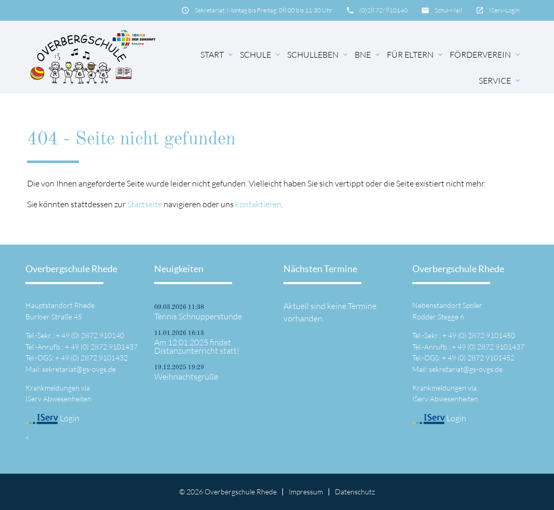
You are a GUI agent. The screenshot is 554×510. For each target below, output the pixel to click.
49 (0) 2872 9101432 (94, 357)
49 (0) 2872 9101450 (481, 335)
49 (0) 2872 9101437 (104, 346)
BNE (368, 55)
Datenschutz (355, 491)
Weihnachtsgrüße (186, 376)
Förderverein (486, 55)
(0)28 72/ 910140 (383, 10)
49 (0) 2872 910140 (92, 335)
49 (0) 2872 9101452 (481, 357)
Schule (261, 55)
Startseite (144, 204)
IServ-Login (504, 10)
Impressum (306, 491)
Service (500, 80)
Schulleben (318, 55)
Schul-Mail (448, 10)
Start (217, 55)
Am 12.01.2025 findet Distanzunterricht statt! (196, 346)
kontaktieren (258, 204)
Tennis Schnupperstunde (198, 316)
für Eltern (415, 55)
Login (52, 418)
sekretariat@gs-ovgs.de (79, 369)
